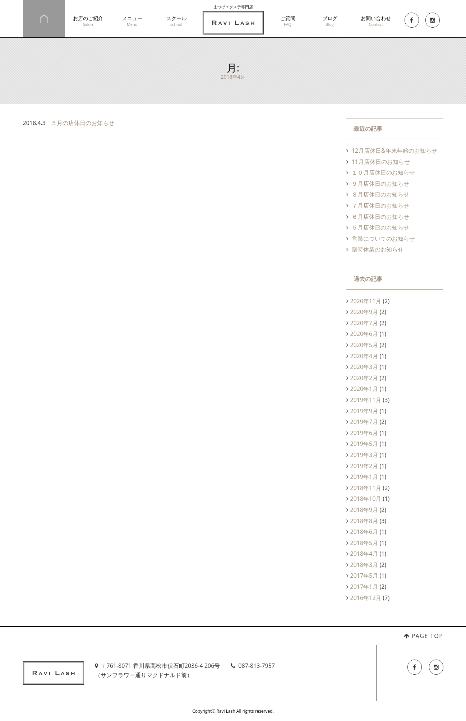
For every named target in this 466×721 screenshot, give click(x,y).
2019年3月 (364, 455)
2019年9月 (364, 411)
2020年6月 (364, 334)
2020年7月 (364, 323)
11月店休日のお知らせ (381, 162)
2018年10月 (366, 499)
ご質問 (288, 21)
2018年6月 (364, 532)
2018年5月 (364, 543)
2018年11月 (366, 488)
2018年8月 (364, 521)
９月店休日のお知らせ (380, 184)
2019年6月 (364, 433)
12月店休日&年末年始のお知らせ (394, 150)
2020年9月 (364, 312)
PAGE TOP (427, 636)
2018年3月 (364, 565)
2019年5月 (364, 444)
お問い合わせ (376, 21)
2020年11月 (366, 301)
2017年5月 (364, 575)
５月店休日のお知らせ (380, 227)
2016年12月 (366, 598)
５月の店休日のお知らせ (82, 123)
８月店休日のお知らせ (380, 194)
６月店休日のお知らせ (380, 217)
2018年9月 (364, 510)
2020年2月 (364, 378)
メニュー (132, 21)
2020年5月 (364, 345)
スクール (176, 21)
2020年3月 (364, 367)
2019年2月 (364, 466)
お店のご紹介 (88, 21)
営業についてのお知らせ (383, 238)
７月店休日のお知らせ (380, 205)
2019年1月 (364, 477)
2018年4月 (364, 554)
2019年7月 (364, 422)
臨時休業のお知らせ (377, 249)
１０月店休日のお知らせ (383, 172)
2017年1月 (364, 587)
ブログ (330, 21)
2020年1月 (364, 389)
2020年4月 (364, 356)
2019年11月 (366, 400)
